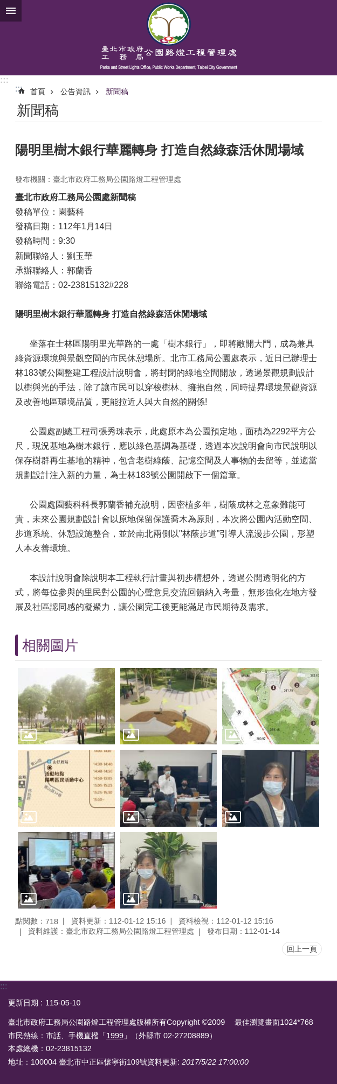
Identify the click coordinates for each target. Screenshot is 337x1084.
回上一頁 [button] (302, 949)
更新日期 (23, 1002)
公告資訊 (75, 91)
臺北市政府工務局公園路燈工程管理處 (168, 37)
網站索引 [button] (11, 11)
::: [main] (18, 88)
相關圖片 (50, 645)
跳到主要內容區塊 (5, 5)
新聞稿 (117, 91)
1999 (114, 1035)
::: (4, 80)
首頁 (37, 91)
